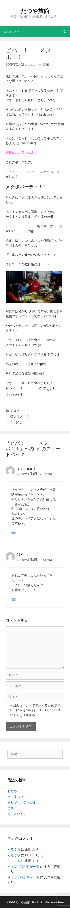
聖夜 (10, 808)
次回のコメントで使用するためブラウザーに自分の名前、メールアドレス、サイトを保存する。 (37, 710)
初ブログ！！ (21, 416)
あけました (15, 796)
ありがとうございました (24, 802)
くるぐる (13, 849)
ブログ (14, 410)
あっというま (17, 814)
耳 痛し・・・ (21, 422)
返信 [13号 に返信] (14, 599)
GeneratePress (55, 902)
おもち (12, 791)
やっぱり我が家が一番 (23, 866)
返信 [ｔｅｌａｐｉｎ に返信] (14, 533)
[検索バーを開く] (64, 31)
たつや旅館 (35, 11)
